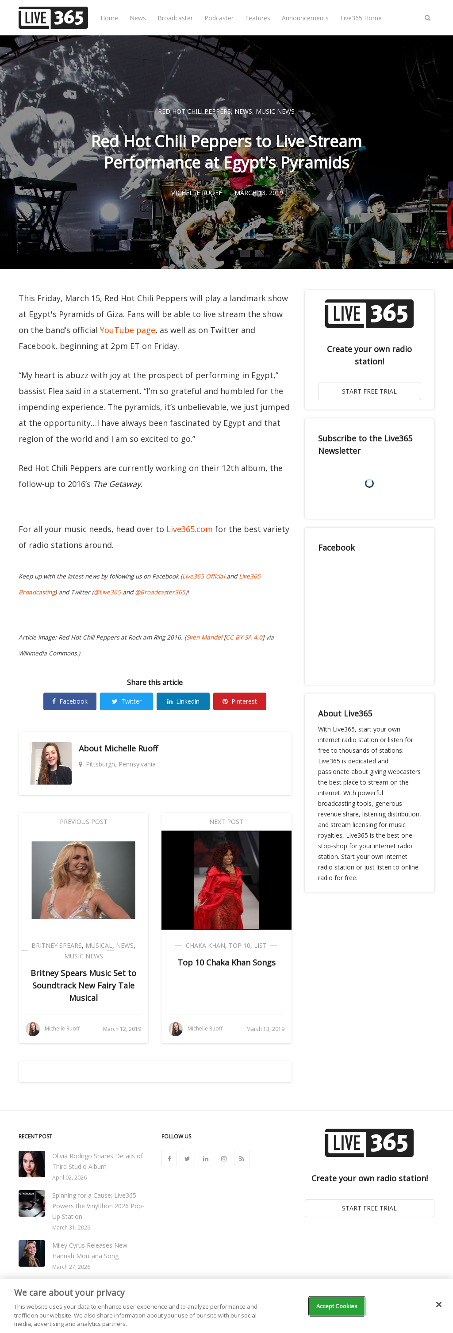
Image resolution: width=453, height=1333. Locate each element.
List (260, 945)
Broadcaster (175, 18)
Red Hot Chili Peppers (194, 111)
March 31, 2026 (71, 1227)
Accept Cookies (337, 1306)
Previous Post (83, 821)
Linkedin (183, 701)
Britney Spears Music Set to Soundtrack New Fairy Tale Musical (83, 985)
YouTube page (127, 330)
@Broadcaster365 (160, 592)
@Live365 (107, 592)
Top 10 (239, 945)
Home (109, 18)
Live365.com (189, 529)
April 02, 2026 (69, 1177)
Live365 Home (361, 18)
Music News (275, 111)
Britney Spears (56, 945)
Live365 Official (203, 576)
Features (257, 18)
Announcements (305, 18)
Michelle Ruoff (131, 748)
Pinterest (240, 701)
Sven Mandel (204, 637)
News (138, 18)
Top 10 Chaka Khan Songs (226, 962)
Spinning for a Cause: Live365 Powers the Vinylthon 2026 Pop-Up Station (98, 1206)
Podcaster (219, 18)
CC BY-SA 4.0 (244, 637)
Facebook (70, 701)
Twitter (127, 701)
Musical (98, 945)
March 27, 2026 (71, 1267)
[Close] (439, 1304)
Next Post (226, 821)
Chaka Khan (205, 945)
